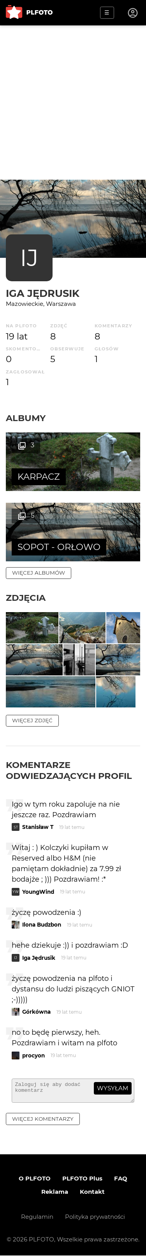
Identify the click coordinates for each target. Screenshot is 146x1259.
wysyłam (112, 1088)
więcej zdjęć (32, 720)
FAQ (120, 1182)
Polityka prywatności (95, 1220)
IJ (29, 257)
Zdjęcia (26, 597)
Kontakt (92, 1195)
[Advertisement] (73, 102)
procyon (33, 1055)
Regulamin (37, 1220)
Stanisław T (37, 827)
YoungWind (38, 892)
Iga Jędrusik (42, 293)
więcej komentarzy (43, 1122)
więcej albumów (38, 573)
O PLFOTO (35, 1182)
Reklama (54, 1195)
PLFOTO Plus (82, 1182)
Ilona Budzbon (41, 924)
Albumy (26, 418)
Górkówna (36, 1012)
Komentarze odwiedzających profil (69, 770)
